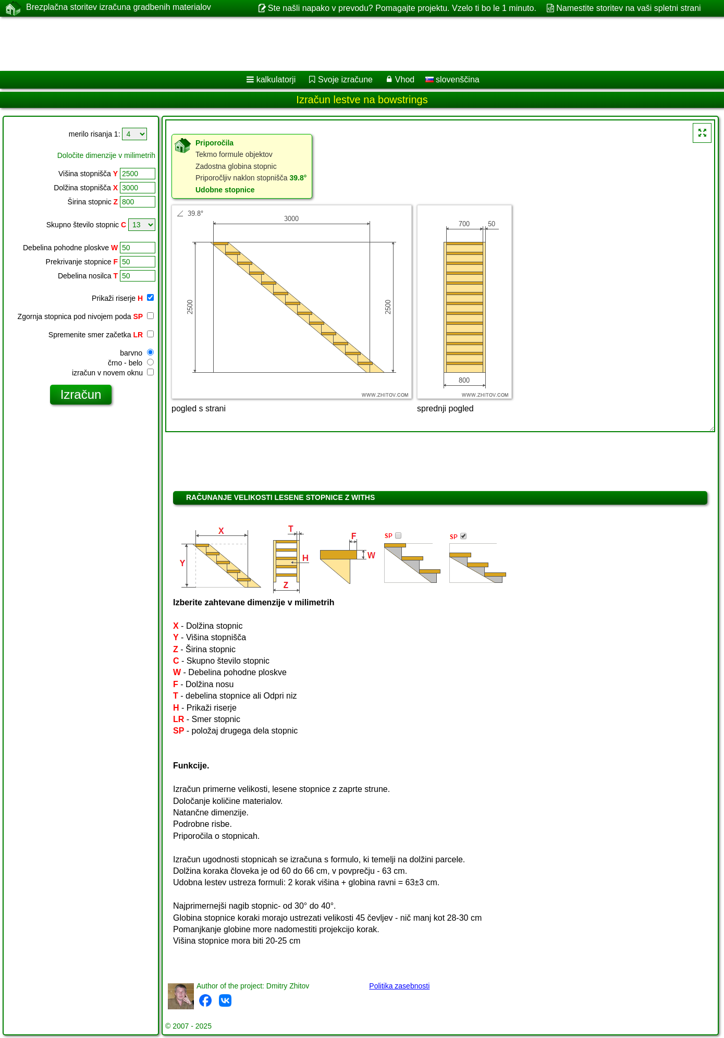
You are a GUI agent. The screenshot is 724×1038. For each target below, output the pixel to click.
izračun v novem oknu (113, 373)
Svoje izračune (345, 79)
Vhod (404, 79)
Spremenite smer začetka (101, 335)
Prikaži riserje (123, 298)
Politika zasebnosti (399, 986)
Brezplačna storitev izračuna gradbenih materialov (118, 8)
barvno (137, 353)
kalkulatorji (276, 79)
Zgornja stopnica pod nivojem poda (86, 316)
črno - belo (131, 363)
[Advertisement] (316, 43)
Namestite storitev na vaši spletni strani (628, 8)
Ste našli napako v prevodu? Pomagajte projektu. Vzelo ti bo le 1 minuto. (402, 8)
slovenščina (452, 79)
